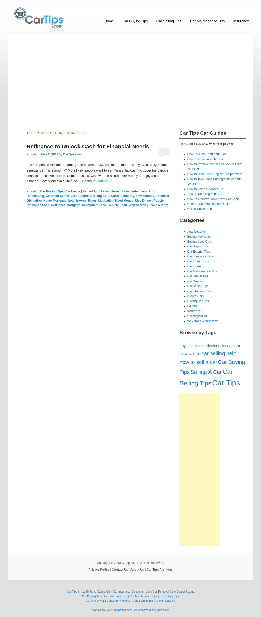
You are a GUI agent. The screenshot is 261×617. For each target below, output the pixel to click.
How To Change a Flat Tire (205, 159)
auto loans (139, 191)
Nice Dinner (143, 200)
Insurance (241, 21)
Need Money (124, 200)
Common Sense (57, 196)
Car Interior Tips (198, 261)
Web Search (137, 205)
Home (109, 21)
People (159, 200)
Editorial (192, 306)
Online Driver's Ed (199, 209)
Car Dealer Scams (182, 591)
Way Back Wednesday (202, 321)
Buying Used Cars (199, 241)
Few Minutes (145, 196)
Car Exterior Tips (198, 251)
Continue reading (97, 181)
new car (225, 345)
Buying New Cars (199, 236)
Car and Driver (95, 600)
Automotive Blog (144, 609)
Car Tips (226, 382)
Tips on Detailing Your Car (205, 194)
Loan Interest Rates (82, 200)
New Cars (163, 609)
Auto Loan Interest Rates (112, 191)
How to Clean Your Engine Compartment (214, 174)
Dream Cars (195, 296)
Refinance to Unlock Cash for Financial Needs (88, 146)
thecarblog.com (122, 609)
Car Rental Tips (197, 276)
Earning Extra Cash (104, 196)
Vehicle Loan (117, 205)
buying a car (189, 346)
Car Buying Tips (135, 21)
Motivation (106, 200)
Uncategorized (197, 316)
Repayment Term (94, 205)
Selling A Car (206, 372)
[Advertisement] (130, 72)
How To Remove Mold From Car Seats (213, 199)
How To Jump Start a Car (95, 591)
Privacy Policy (99, 569)
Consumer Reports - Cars (122, 600)
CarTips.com (72, 154)
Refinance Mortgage (65, 205)
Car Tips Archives (159, 569)
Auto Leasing (196, 231)
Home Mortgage (55, 200)
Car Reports (195, 281)
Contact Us (120, 569)
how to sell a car (198, 362)
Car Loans (72, 191)
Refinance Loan (38, 205)
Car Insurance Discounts (128, 591)
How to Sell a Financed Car (205, 189)
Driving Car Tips (198, 301)
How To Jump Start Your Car (206, 154)
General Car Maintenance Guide (209, 204)
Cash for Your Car (199, 291)
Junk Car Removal (157, 591)
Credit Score (80, 196)
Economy (127, 196)
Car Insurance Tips (200, 256)
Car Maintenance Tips (207, 21)
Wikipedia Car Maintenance (158, 600)
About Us (137, 569)
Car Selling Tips (168, 21)
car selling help (219, 353)
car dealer (209, 346)
